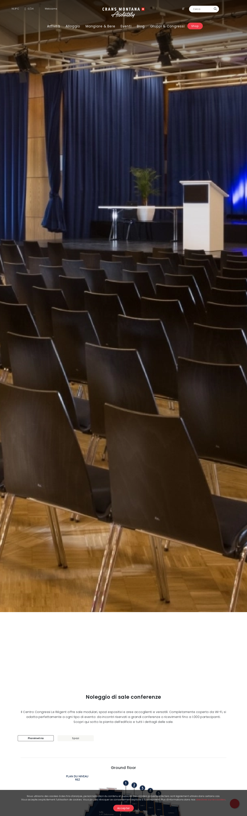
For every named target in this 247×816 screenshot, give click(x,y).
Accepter (123, 808)
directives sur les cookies (210, 799)
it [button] (183, 9)
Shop (195, 26)
